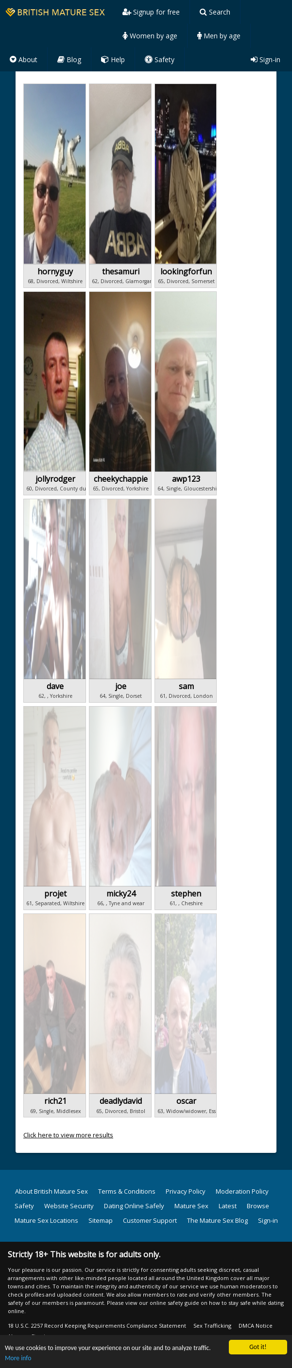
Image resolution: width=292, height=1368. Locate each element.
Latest (228, 1205)
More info (18, 1358)
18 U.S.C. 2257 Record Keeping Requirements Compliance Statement (97, 1325)
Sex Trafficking (212, 1325)
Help (113, 59)
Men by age (218, 35)
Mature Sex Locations (46, 1220)
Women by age (149, 35)
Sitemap (100, 1220)
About (23, 59)
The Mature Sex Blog (217, 1220)
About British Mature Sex (51, 1191)
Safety (159, 59)
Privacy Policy (186, 1191)
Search (215, 12)
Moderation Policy (242, 1191)
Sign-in (265, 59)
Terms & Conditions (126, 1191)
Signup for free (151, 12)
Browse (258, 1205)
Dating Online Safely (134, 1205)
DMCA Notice (256, 1325)
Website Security (69, 1205)
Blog (69, 59)
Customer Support (150, 1220)
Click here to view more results (68, 1135)
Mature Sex (191, 1205)
